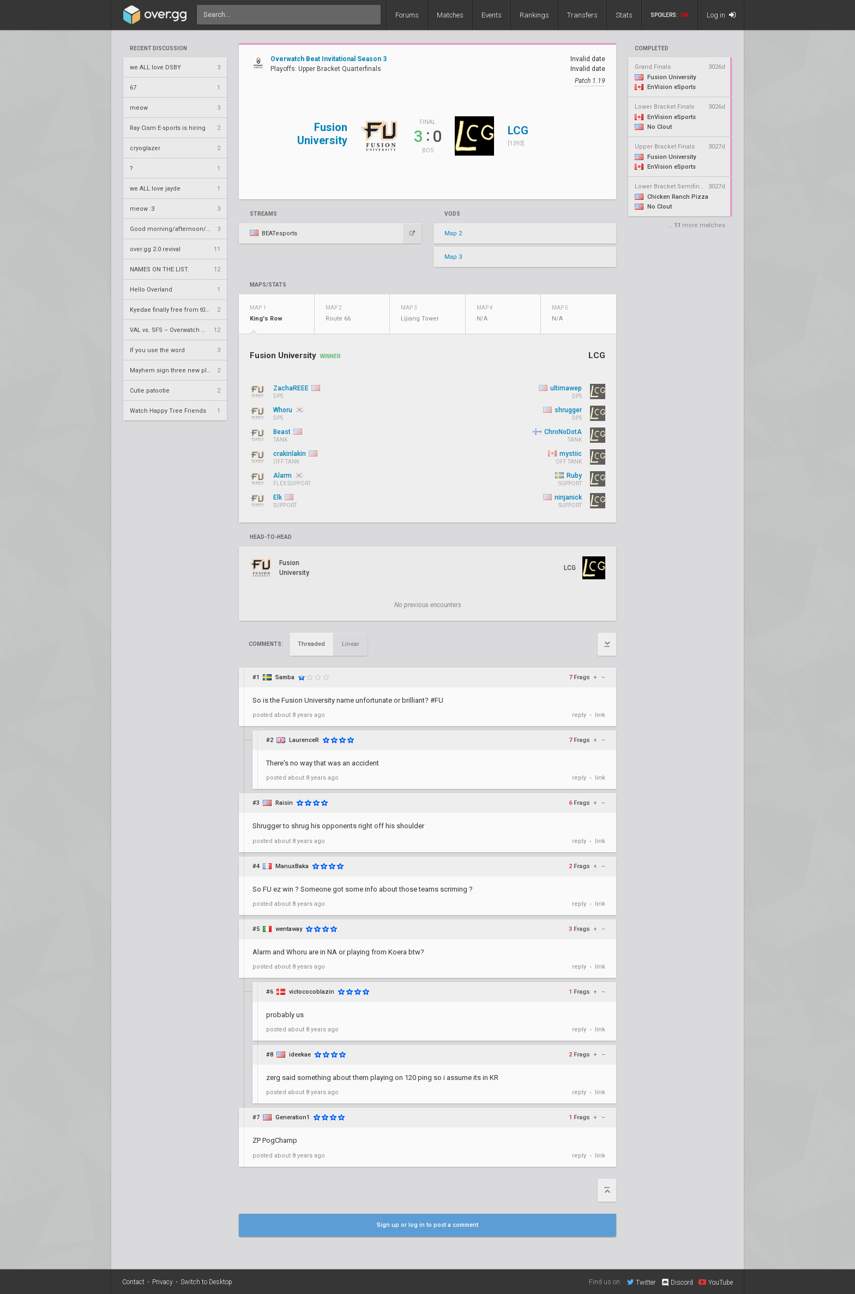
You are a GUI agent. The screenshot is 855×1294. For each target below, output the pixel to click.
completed (652, 48)
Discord (677, 1282)
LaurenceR (304, 740)
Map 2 (453, 233)
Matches (450, 15)
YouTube (716, 1282)
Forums (407, 15)
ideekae (300, 1054)
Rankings (534, 15)
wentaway (288, 929)
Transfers (582, 15)
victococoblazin (311, 991)
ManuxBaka (292, 866)
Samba (284, 677)
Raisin (284, 802)
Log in (721, 15)
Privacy (162, 1282)
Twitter (641, 1282)
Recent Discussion (158, 48)
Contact (133, 1282)
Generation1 (292, 1117)
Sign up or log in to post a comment (427, 1224)
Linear (350, 644)
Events (491, 15)
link (600, 715)
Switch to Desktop (206, 1282)
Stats (624, 15)
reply (579, 715)
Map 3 (453, 256)
